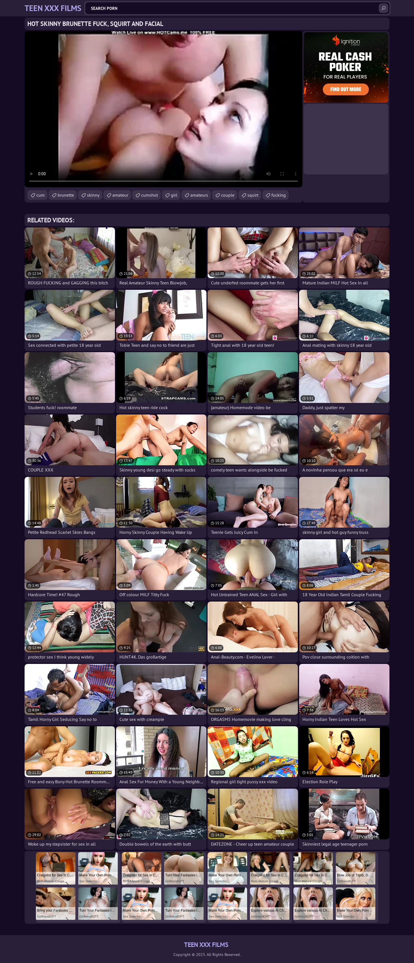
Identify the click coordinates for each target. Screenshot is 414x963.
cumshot (149, 195)
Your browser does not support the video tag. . (163, 109)
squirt (252, 195)
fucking (278, 195)
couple (227, 195)
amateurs (199, 195)
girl (174, 195)
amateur (120, 195)
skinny (93, 195)
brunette (66, 195)
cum (40, 195)
